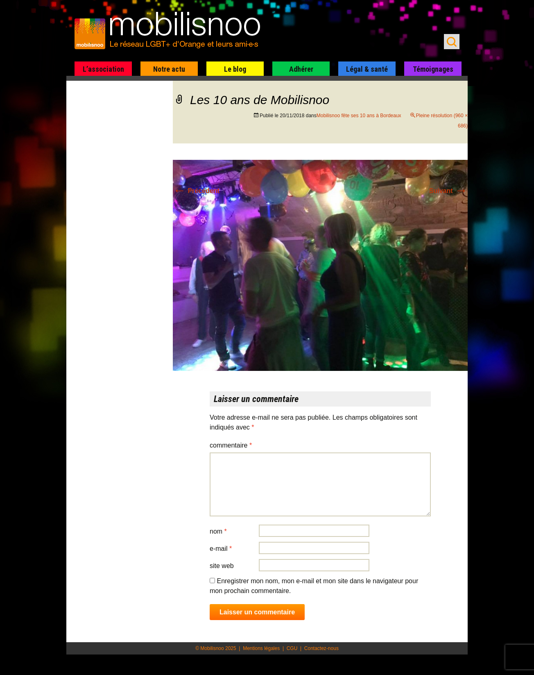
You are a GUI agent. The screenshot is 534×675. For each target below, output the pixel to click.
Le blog (235, 69)
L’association (103, 69)
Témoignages (433, 69)
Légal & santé (367, 69)
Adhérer (301, 69)
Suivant (448, 190)
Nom (218, 531)
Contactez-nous (321, 648)
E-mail (221, 548)
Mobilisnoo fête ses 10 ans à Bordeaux (359, 115)
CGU (292, 648)
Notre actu (169, 69)
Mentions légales (261, 648)
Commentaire (231, 445)
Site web (222, 565)
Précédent (196, 190)
